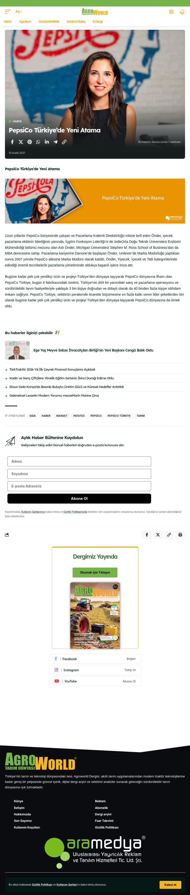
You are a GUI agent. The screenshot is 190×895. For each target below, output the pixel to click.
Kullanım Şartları (66, 884)
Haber (17, 121)
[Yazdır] (180, 535)
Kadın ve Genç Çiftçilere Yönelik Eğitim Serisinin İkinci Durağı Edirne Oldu (61, 378)
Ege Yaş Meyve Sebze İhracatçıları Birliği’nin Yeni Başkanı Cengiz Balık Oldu (93, 350)
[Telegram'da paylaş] (55, 142)
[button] (170, 885)
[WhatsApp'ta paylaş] (38, 142)
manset (61, 415)
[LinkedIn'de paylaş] (46, 142)
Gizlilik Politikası (42, 884)
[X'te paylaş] (20, 142)
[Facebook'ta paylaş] (12, 142)
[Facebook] (95, 659)
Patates (78, 415)
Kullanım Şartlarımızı (33, 511)
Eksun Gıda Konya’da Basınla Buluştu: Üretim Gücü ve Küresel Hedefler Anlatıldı (66, 387)
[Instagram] (95, 670)
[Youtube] (95, 681)
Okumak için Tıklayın (95, 572)
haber (46, 415)
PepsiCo (96, 415)
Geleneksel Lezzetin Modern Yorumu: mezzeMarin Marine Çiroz (54, 395)
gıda (32, 415)
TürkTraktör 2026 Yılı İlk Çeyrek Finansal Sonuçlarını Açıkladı (52, 369)
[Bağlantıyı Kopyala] (64, 142)
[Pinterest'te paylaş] (29, 142)
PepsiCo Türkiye (119, 415)
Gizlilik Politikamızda (75, 511)
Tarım (140, 415)
